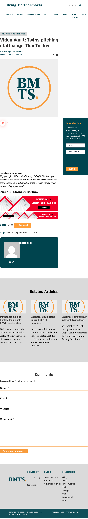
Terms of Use (58, 513)
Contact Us (31, 485)
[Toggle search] (80, 5)
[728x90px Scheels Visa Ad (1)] (29, 215)
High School (75, 16)
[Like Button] (2, 123)
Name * (4, 388)
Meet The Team (51, 478)
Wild (46, 14)
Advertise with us (52, 484)
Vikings (9, 14)
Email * (4, 398)
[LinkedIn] (56, 54)
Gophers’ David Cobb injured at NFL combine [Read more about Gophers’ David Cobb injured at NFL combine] (43, 320)
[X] (53, 54)
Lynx (65, 14)
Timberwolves (33, 14)
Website (4, 409)
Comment (22, 225)
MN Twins (4, 51)
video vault (32, 233)
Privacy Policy (72, 513)
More (84, 14)
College (55, 14)
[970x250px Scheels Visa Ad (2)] (29, 203)
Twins (20, 14)
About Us (48, 481)
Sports (19, 233)
